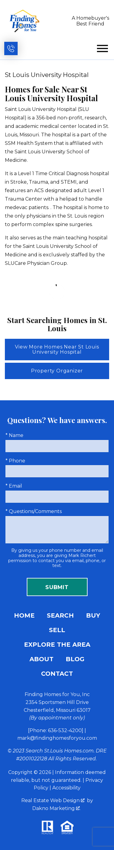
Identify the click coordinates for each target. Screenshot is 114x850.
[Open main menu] (102, 48)
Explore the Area (57, 644)
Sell (57, 630)
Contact (57, 673)
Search (60, 615)
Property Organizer (57, 371)
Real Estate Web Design (53, 800)
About (41, 659)
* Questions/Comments (33, 511)
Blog (75, 659)
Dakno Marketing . (56, 808)
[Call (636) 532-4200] (11, 48)
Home (24, 615)
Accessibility (66, 788)
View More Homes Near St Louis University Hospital (57, 349)
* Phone (15, 461)
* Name (14, 435)
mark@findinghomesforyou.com (57, 738)
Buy (93, 615)
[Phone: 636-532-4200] (55, 730)
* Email (13, 486)
